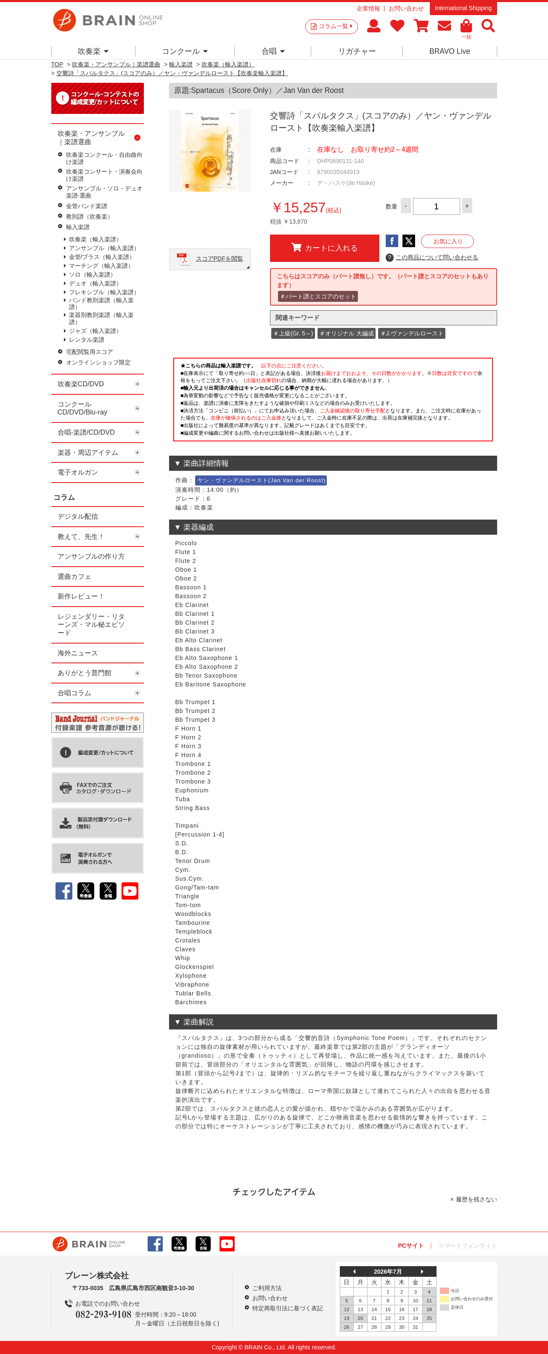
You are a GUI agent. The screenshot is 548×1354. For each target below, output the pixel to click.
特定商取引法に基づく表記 (287, 1308)
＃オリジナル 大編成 (346, 333)
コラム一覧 (335, 26)
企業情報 (368, 8)
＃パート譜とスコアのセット (318, 296)
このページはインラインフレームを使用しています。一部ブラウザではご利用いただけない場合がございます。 (333, 402)
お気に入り (448, 241)
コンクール (185, 51)
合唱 (273, 51)
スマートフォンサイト (467, 1245)
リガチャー (357, 51)
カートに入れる (324, 247)
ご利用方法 (267, 1288)
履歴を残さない (476, 1199)
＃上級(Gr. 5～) (293, 333)
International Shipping (463, 8)
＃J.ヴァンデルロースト (412, 333)
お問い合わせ (406, 8)
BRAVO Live (449, 51)
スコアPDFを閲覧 (219, 258)
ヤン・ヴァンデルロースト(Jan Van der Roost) (262, 480)
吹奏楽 (93, 51)
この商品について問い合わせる (432, 257)
